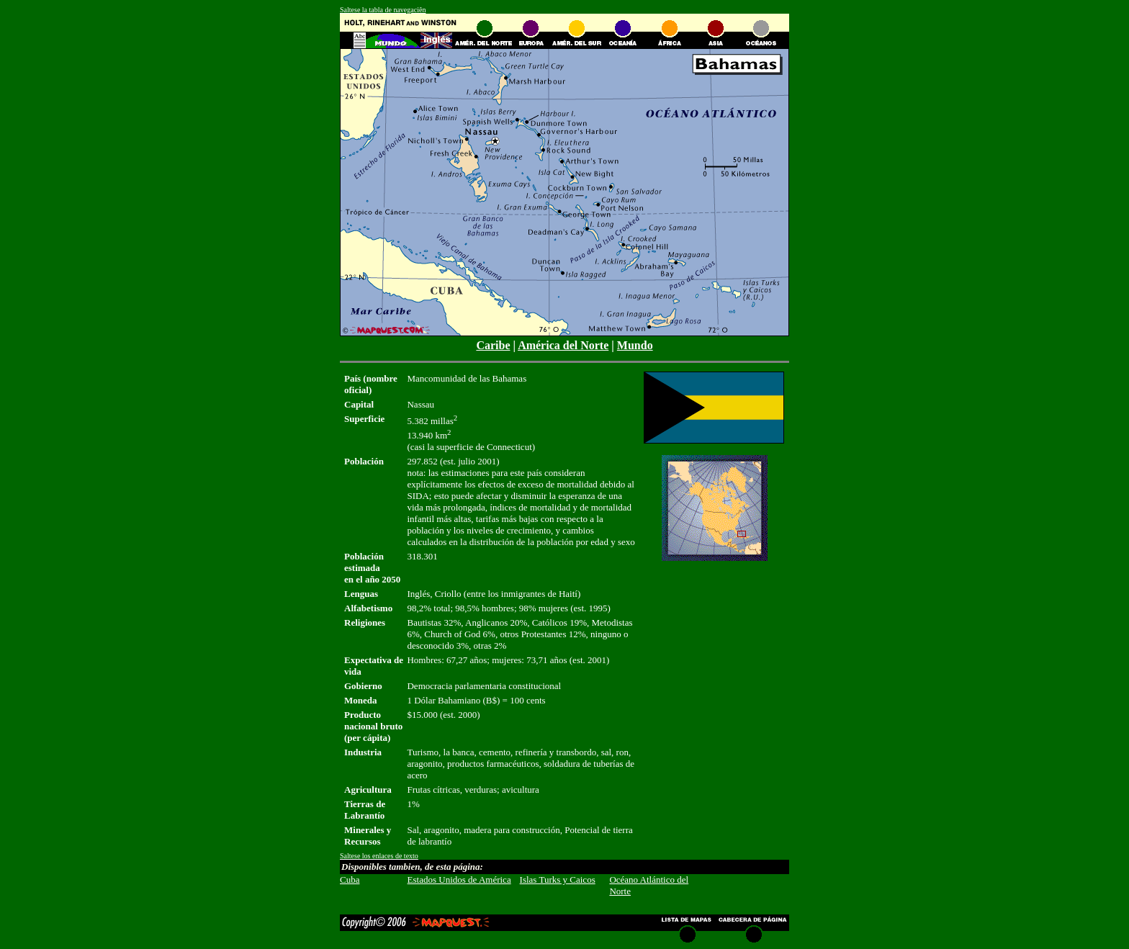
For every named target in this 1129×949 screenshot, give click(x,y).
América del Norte (563, 345)
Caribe (493, 345)
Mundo (635, 345)
